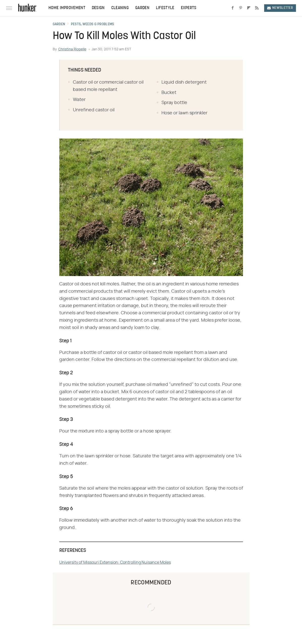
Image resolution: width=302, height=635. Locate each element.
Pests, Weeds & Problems (92, 24)
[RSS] (257, 8)
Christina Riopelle (72, 49)
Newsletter (280, 8)
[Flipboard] (248, 8)
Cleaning (120, 8)
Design (98, 8)
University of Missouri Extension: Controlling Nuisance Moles (115, 562)
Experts (189, 8)
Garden (142, 8)
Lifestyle (165, 8)
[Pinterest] (240, 8)
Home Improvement (66, 8)
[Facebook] (232, 8)
